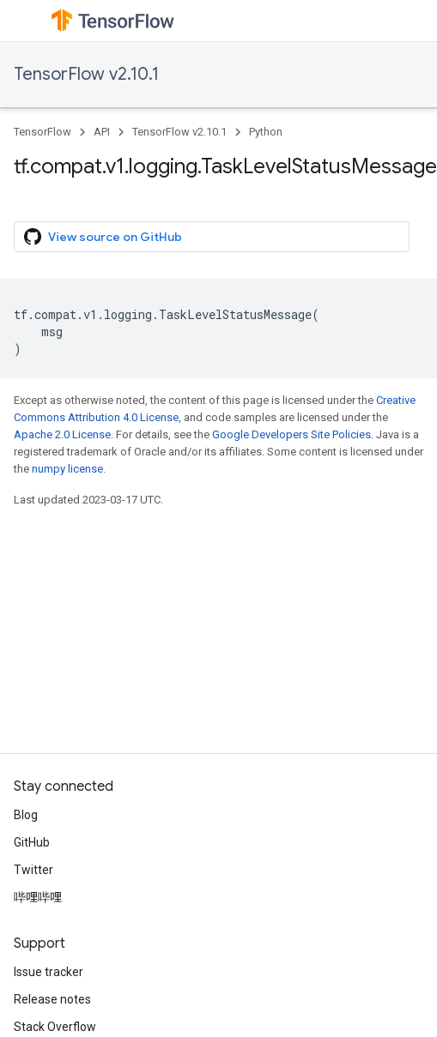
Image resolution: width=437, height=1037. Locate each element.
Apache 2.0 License (62, 434)
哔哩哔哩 (38, 897)
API (102, 131)
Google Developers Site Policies (291, 434)
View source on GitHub (103, 236)
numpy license (67, 468)
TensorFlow (42, 131)
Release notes (52, 999)
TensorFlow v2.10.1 (86, 74)
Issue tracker (48, 972)
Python (265, 131)
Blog (26, 815)
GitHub (32, 842)
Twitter (33, 870)
